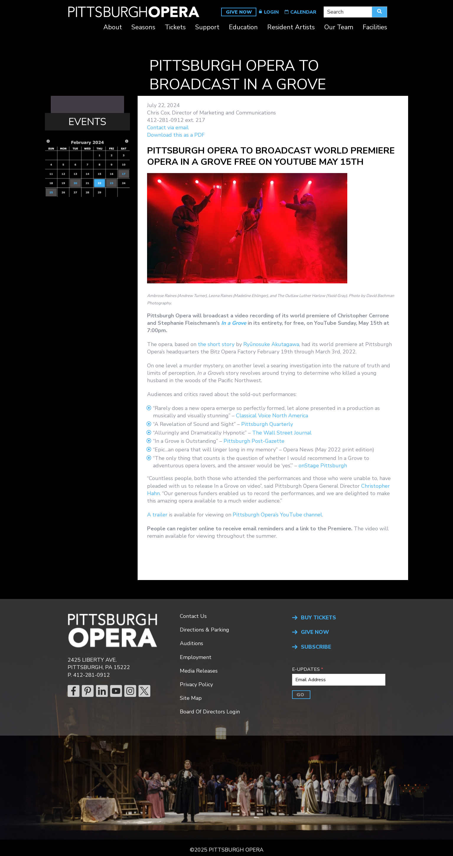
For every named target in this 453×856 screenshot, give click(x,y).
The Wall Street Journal (282, 432)
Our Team (338, 28)
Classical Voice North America (272, 415)
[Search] (379, 12)
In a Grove (233, 323)
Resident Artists (291, 28)
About (112, 28)
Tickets (175, 28)
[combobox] (348, 12)
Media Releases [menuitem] (199, 670)
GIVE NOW (239, 12)
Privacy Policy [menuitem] (196, 684)
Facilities (375, 28)
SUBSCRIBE (316, 646)
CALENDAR (303, 12)
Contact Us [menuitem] (193, 616)
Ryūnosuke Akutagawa (271, 344)
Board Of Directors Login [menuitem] (210, 711)
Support (207, 28)
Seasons (143, 28)
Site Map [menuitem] (191, 698)
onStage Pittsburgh (323, 465)
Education (243, 28)
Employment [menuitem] (195, 657)
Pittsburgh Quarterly (267, 424)
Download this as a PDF (176, 134)
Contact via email (168, 127)
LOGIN (271, 12)
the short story (216, 344)
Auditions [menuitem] (191, 643)
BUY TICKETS (318, 617)
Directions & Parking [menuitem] (204, 629)
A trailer (157, 514)
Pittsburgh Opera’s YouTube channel (277, 514)
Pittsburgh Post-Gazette (254, 441)
